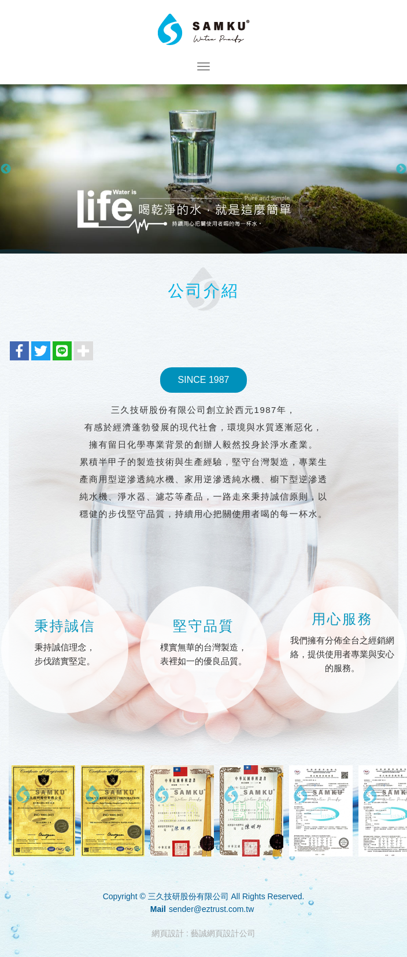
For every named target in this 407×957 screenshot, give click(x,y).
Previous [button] (6, 169)
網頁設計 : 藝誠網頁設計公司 (203, 933)
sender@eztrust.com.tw (211, 909)
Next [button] (401, 169)
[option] (203, 169)
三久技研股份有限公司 (203, 30)
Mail (158, 909)
